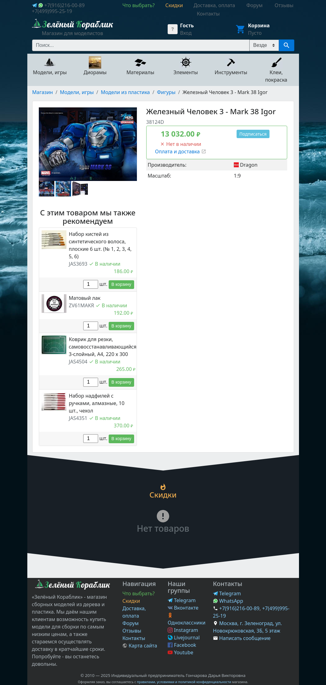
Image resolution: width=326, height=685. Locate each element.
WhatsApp (228, 600)
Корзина (259, 25)
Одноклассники (187, 619)
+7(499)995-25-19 (52, 11)
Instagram (183, 630)
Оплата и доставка (180, 151)
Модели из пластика (125, 92)
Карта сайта (139, 645)
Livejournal (184, 637)
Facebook (182, 645)
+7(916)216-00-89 (64, 5)
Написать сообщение (244, 638)
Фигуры (166, 92)
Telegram (182, 600)
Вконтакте (183, 607)
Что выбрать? (138, 593)
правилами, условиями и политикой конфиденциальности (184, 682)
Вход (186, 32)
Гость (187, 25)
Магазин (42, 92)
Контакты (133, 638)
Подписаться (253, 134)
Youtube (180, 652)
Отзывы (131, 630)
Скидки (131, 600)
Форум (130, 623)
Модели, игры (77, 92)
